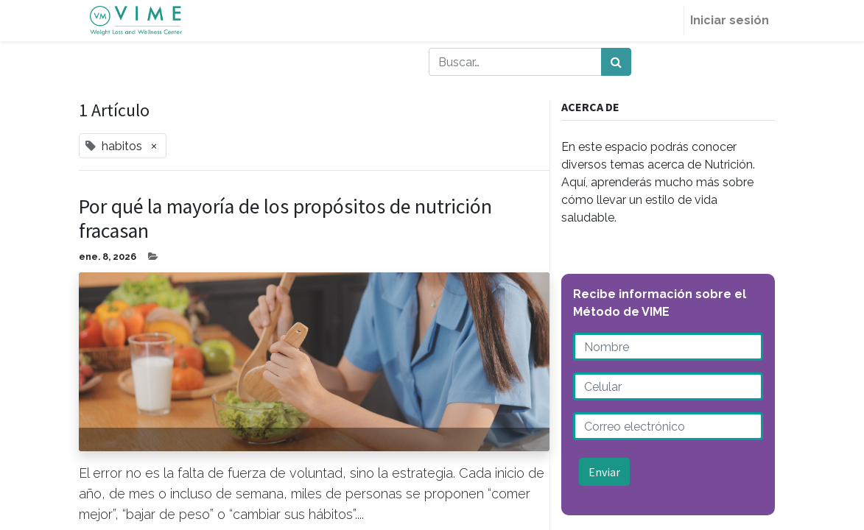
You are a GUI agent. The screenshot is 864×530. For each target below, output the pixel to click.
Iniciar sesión (729, 20)
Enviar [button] (604, 471)
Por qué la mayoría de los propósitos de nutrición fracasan (285, 219)
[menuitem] (666, 20)
